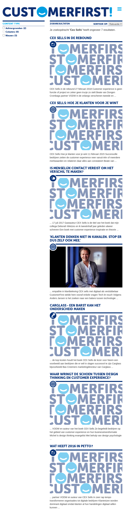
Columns (10, 32)
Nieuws (9, 36)
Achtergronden (14, 28)
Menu (118, 9)
